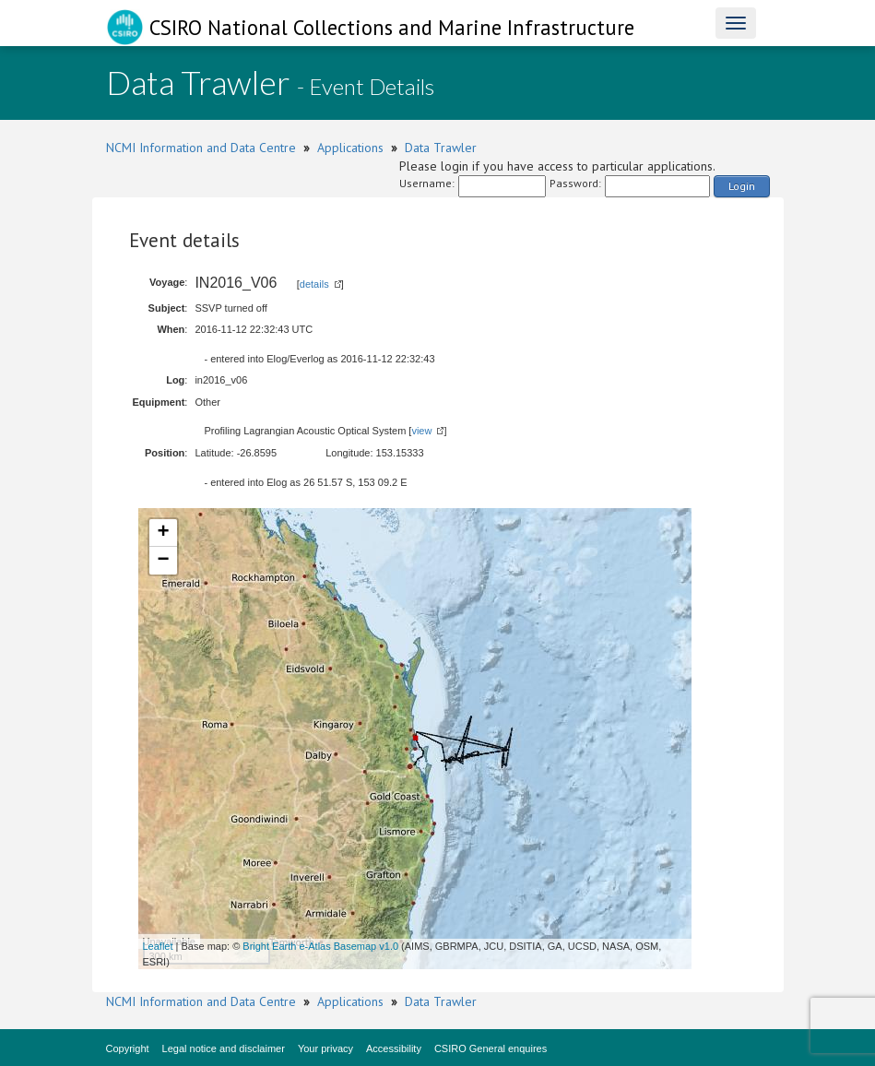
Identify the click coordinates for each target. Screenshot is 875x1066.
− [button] (163, 560)
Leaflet (158, 946)
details (314, 284)
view (421, 430)
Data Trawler (441, 147)
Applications (350, 147)
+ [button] (163, 533)
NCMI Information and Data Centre (201, 147)
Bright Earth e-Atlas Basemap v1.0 (320, 946)
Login (741, 186)
